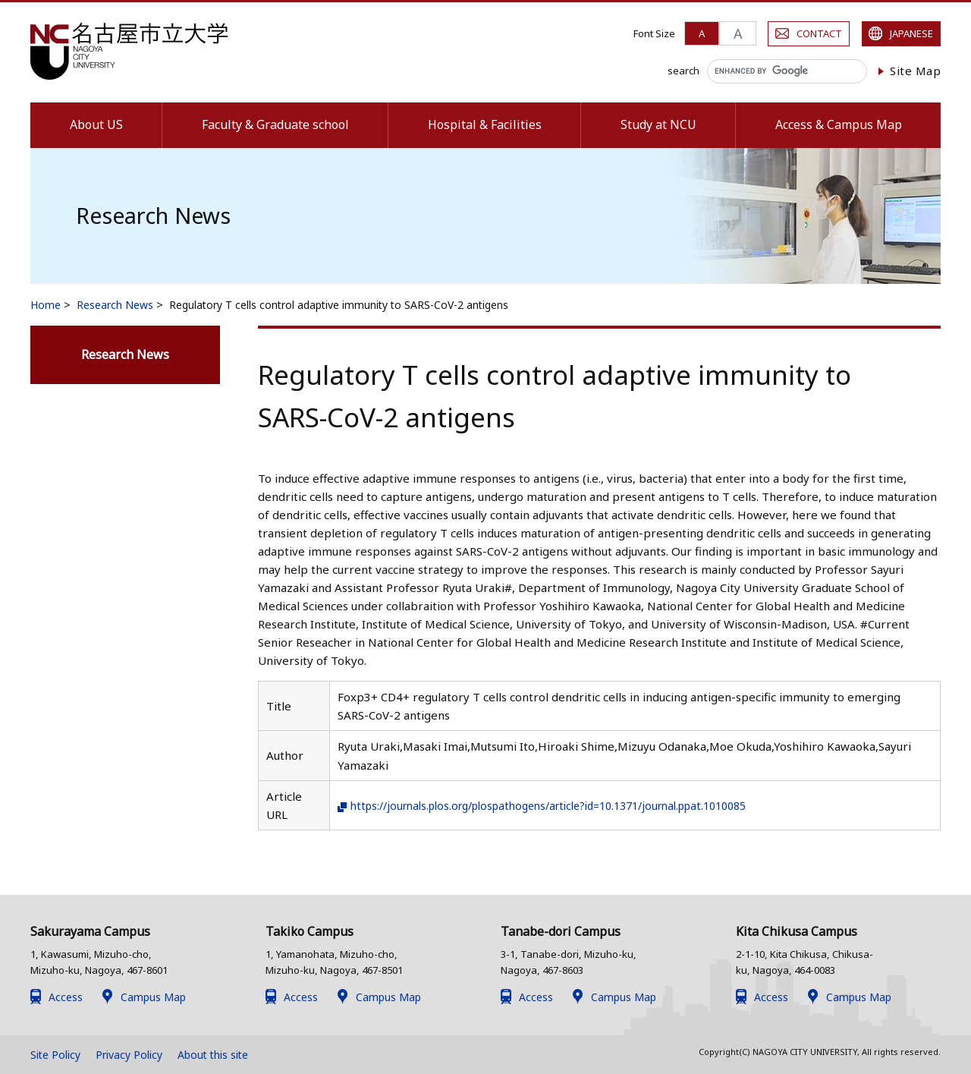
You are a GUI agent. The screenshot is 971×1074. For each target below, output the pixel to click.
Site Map (915, 70)
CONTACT (819, 33)
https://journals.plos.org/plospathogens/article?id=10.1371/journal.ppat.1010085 (569, 805)
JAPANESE (911, 33)
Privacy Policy (129, 1054)
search (683, 70)
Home (45, 305)
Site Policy (55, 1054)
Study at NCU (658, 124)
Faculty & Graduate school (275, 124)
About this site (213, 1054)
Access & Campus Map (838, 124)
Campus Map (153, 997)
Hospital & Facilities (485, 124)
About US (96, 124)
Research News (115, 305)
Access (66, 997)
